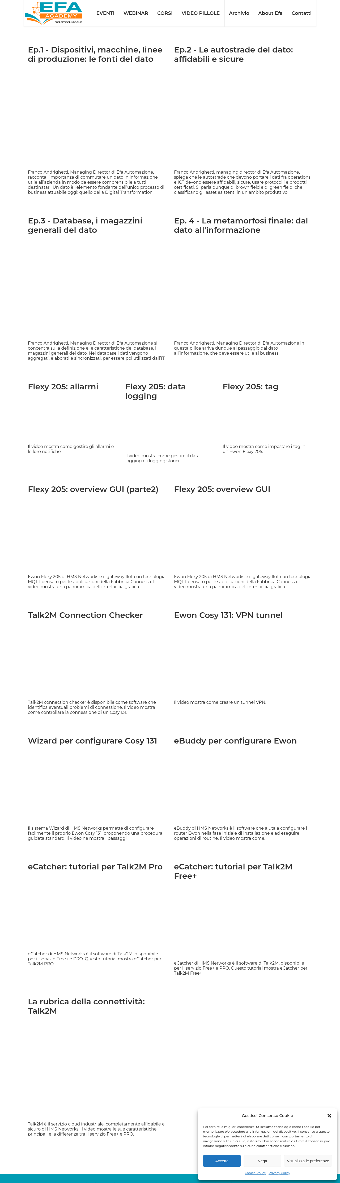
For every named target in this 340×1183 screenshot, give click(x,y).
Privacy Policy (279, 1173)
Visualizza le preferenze (308, 1161)
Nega (262, 1161)
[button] (329, 1115)
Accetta (221, 1161)
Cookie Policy (255, 1173)
